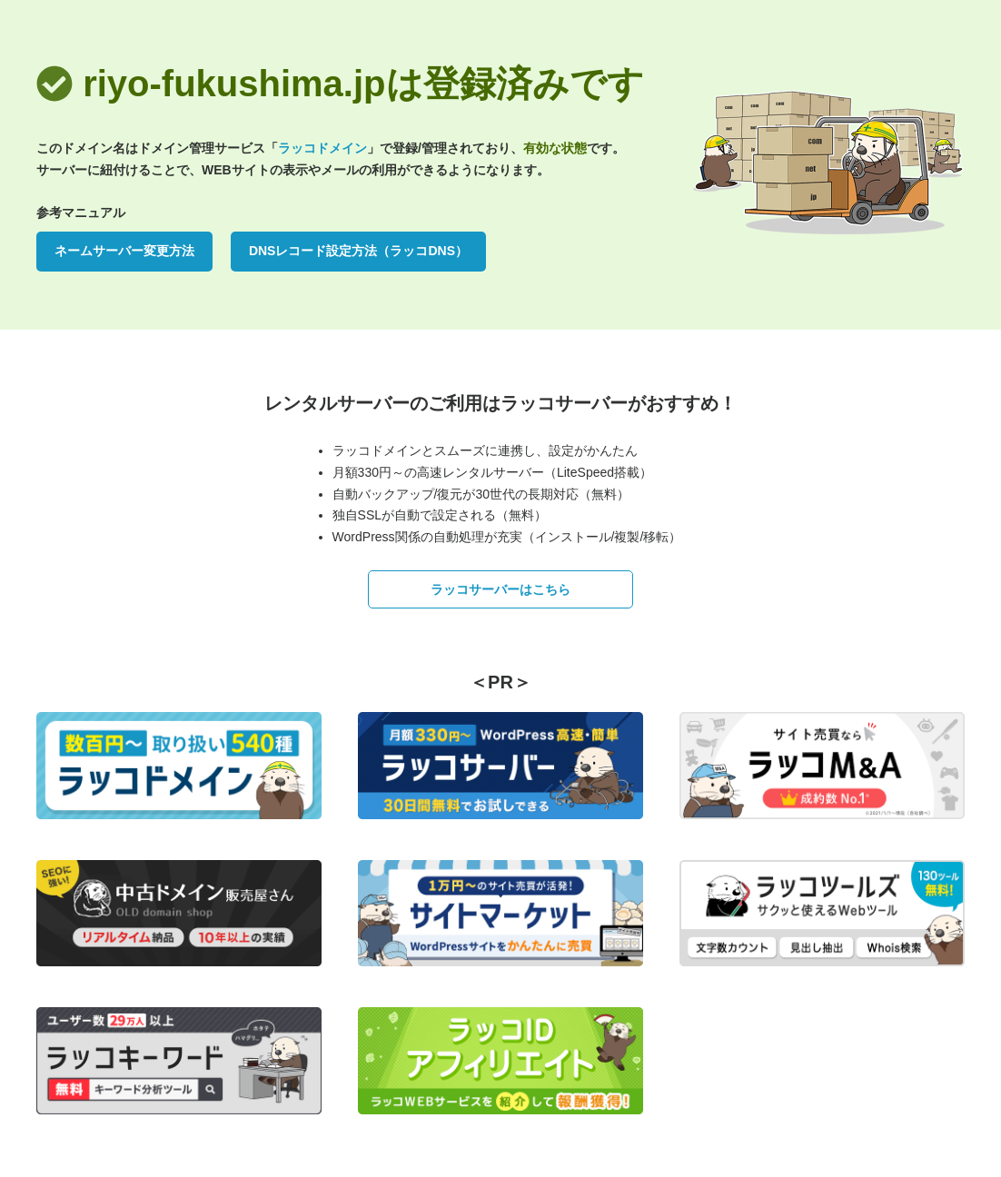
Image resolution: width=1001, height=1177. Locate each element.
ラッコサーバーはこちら (500, 589)
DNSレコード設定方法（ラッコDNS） (358, 250)
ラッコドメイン (322, 148)
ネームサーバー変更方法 (124, 250)
